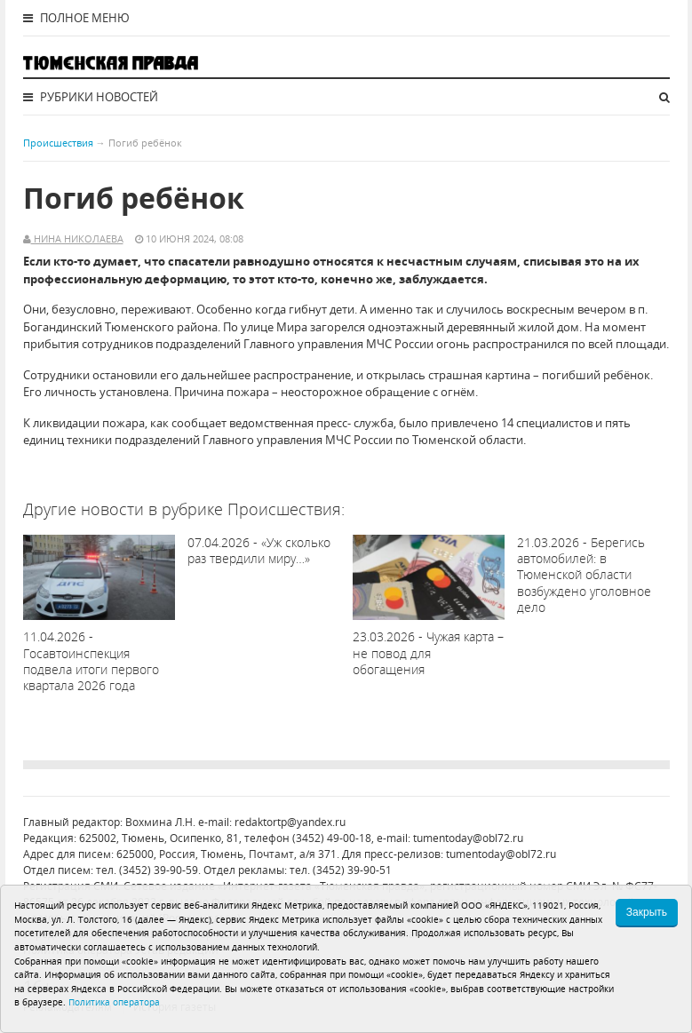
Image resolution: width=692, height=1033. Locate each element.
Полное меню (76, 18)
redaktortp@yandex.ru (290, 822)
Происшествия (58, 142)
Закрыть (646, 912)
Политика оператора (114, 1002)
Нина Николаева (77, 238)
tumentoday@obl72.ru (468, 838)
